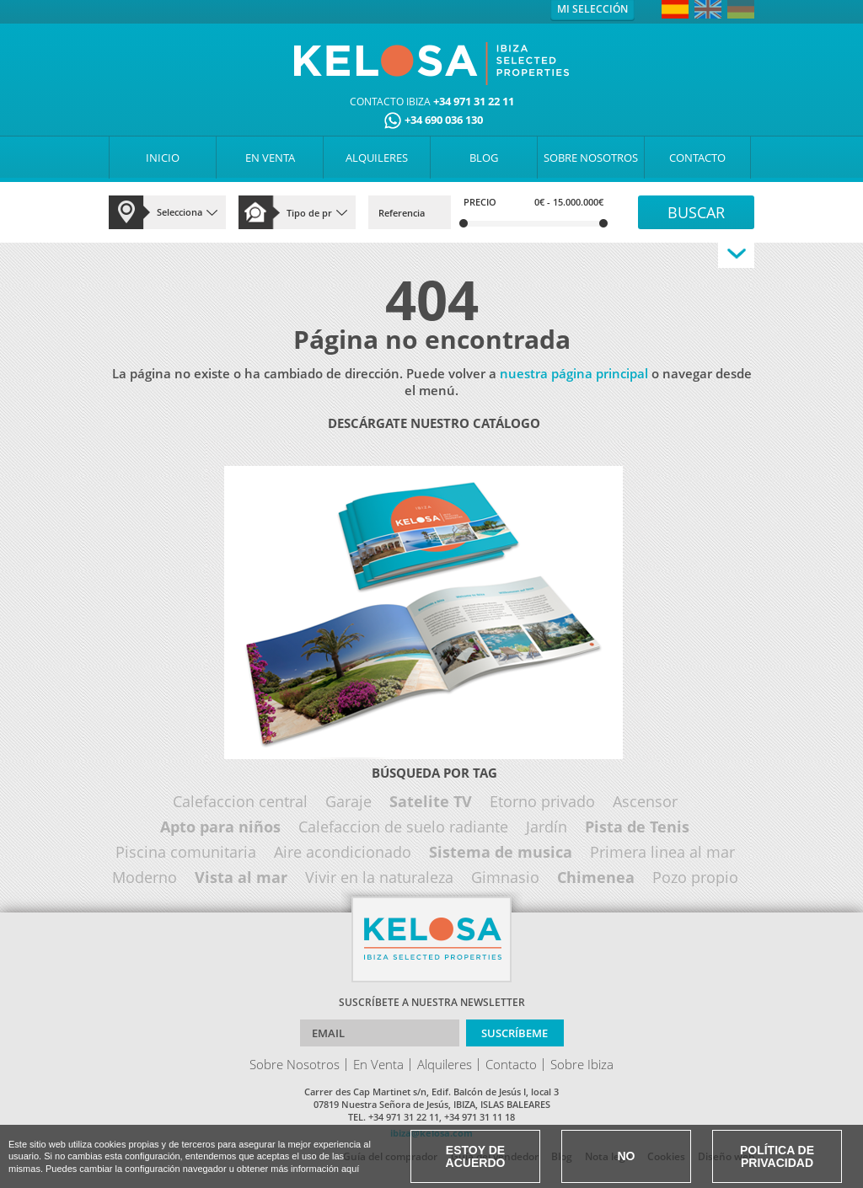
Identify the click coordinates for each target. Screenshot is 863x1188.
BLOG (483, 157)
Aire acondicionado (342, 852)
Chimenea (596, 877)
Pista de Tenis (637, 826)
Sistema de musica (500, 852)
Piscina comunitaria (185, 852)
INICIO (163, 157)
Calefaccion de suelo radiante (403, 826)
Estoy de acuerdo (476, 1156)
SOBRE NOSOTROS (591, 157)
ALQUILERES (377, 157)
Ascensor (645, 801)
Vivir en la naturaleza (379, 877)
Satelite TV (430, 801)
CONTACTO (697, 157)
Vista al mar (241, 877)
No (626, 1156)
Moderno (144, 877)
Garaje (348, 801)
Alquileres (444, 1064)
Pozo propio (695, 877)
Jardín (546, 826)
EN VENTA (270, 157)
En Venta (378, 1064)
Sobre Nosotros (294, 1064)
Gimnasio (505, 877)
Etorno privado (542, 801)
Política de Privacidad (777, 1156)
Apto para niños (220, 826)
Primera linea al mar (662, 852)
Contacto (511, 1064)
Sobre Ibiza (582, 1064)
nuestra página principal (574, 373)
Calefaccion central (240, 801)
